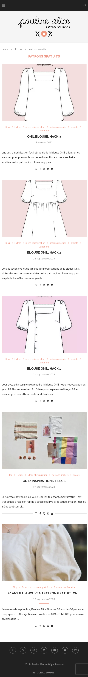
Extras (18, 49)
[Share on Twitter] (44, 169)
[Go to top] (44, 672)
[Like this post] (36, 169)
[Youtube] (65, 650)
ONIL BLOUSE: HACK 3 (44, 136)
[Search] (85, 5)
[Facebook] (13, 650)
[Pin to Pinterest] (48, 169)
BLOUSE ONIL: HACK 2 (44, 252)
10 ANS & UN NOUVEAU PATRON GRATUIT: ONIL (44, 593)
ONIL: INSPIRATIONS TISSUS (44, 481)
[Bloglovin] (75, 650)
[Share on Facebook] (40, 169)
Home (5, 49)
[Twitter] (23, 650)
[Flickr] (54, 650)
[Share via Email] (52, 169)
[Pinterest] (44, 650)
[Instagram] (33, 650)
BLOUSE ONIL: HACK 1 (44, 368)
